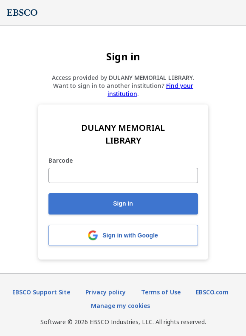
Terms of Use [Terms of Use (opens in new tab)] (161, 292)
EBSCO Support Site (41, 292)
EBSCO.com (212, 292)
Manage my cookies (120, 306)
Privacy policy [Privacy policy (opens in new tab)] (105, 292)
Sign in (123, 203)
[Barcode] (123, 175)
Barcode (60, 160)
